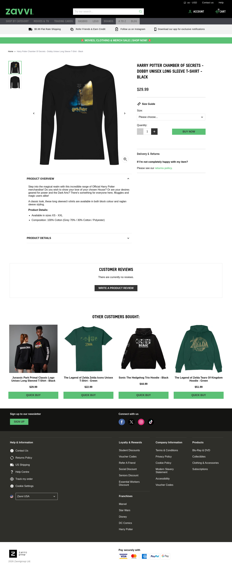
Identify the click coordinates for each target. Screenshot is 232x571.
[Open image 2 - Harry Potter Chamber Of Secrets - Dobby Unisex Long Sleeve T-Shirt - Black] (15, 82)
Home (10, 51)
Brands (108, 21)
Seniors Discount (128, 475)
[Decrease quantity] (140, 131)
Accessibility (163, 478)
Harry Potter (126, 529)
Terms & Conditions (167, 450)
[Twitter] (131, 424)
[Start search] (140, 11)
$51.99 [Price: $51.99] (199, 387)
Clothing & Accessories (205, 462)
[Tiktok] (151, 424)
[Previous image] (34, 113)
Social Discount (128, 469)
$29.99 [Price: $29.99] (33, 387)
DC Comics (125, 523)
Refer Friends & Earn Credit (87, 29)
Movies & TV (41, 21)
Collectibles (199, 456)
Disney (123, 516)
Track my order (21, 479)
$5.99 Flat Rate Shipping (44, 29)
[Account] (197, 11)
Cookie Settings (22, 486)
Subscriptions (200, 469)
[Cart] (221, 11)
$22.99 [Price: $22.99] (88, 387)
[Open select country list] (37, 496)
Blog (134, 21)
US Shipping (20, 465)
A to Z (122, 21)
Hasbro (82, 21)
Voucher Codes (127, 456)
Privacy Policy (164, 456)
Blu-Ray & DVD (201, 450)
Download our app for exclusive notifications (179, 29)
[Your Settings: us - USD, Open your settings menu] (190, 2)
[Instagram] (141, 424)
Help (221, 2)
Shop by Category (17, 21)
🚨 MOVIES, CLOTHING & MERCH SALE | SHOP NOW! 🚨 (116, 40)
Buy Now (189, 131)
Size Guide (146, 104)
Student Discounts (129, 450)
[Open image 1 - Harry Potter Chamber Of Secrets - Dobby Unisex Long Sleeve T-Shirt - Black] (15, 67)
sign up (19, 421)
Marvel (123, 504)
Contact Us (19, 451)
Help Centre (19, 472)
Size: (140, 110)
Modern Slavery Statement (165, 471)
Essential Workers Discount (129, 483)
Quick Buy (39, 396)
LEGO (96, 21)
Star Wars (124, 510)
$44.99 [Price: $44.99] (144, 384)
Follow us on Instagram (129, 29)
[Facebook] (122, 424)
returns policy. (163, 168)
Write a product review (115, 288)
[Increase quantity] (154, 131)
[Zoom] (125, 159)
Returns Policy (21, 458)
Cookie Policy (163, 462)
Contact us (208, 2)
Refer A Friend (127, 462)
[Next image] (125, 113)
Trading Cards (63, 21)
